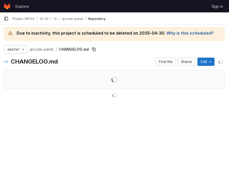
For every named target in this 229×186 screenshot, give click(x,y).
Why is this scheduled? (190, 33)
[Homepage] (7, 6)
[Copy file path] (94, 49)
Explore (22, 6)
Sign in (217, 6)
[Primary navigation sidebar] (6, 18)
